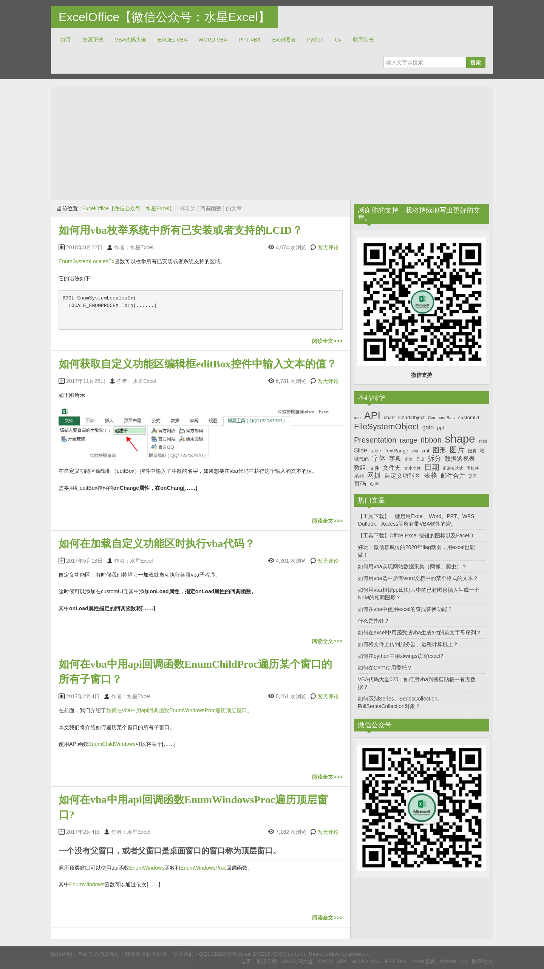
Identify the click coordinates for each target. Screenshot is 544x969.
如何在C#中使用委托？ (385, 668)
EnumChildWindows (112, 744)
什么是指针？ (373, 621)
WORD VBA (212, 40)
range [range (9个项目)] (408, 440)
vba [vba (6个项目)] (414, 451)
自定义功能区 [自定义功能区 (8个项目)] (402, 475)
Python (315, 40)
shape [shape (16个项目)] (460, 438)
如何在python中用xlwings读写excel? (400, 656)
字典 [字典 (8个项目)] (395, 458)
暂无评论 (328, 247)
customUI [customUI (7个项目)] (468, 417)
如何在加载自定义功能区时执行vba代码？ (157, 543)
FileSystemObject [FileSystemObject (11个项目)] (386, 426)
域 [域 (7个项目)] (481, 451)
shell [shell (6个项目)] (482, 441)
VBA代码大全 (131, 40)
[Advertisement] (272, 143)
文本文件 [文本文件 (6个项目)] (412, 468)
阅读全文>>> (327, 341)
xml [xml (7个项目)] (425, 451)
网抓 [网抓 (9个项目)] (374, 475)
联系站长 (363, 40)
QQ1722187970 (218, 954)
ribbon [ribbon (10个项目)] (431, 440)
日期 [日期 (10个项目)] (431, 467)
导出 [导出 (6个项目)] (420, 459)
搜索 (475, 62)
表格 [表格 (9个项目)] (430, 475)
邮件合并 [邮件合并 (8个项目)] (453, 475)
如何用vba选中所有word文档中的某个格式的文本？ (418, 578)
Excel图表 (283, 40)
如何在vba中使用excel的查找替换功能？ (405, 609)
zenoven (358, 954)
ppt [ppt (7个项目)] (440, 427)
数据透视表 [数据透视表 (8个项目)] (460, 458)
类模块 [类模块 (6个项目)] (473, 468)
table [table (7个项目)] (376, 451)
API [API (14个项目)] (372, 415)
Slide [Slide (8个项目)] (360, 450)
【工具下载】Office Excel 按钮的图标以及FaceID (415, 535)
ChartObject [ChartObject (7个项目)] (411, 417)
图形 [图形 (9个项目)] (439, 450)
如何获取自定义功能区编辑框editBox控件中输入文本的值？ (198, 364)
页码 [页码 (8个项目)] (360, 483)
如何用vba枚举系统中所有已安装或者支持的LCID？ (181, 230)
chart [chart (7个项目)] (389, 417)
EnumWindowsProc (203, 868)
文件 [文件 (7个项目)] (374, 468)
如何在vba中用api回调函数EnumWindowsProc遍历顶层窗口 (176, 710)
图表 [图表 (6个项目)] (472, 451)
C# (338, 40)
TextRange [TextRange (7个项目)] (396, 451)
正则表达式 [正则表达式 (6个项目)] (452, 468)
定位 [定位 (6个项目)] (409, 459)
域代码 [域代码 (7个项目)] (361, 459)
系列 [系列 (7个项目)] (359, 476)
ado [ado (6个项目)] (357, 417)
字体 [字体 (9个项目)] (379, 458)
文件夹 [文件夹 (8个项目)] (392, 467)
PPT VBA (250, 40)
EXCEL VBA (172, 40)
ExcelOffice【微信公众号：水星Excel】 (164, 17)
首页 (65, 40)
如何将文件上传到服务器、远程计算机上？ (408, 644)
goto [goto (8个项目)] (428, 427)
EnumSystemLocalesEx (86, 261)
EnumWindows (146, 868)
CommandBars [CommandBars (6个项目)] (441, 417)
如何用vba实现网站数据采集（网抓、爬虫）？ (412, 566)
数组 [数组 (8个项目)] (360, 467)
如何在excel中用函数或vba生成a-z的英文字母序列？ (419, 633)
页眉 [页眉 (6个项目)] (472, 476)
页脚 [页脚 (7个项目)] (374, 484)
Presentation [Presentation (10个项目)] (375, 440)
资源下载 (93, 40)
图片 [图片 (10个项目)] (457, 450)
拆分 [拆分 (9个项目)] (434, 458)
